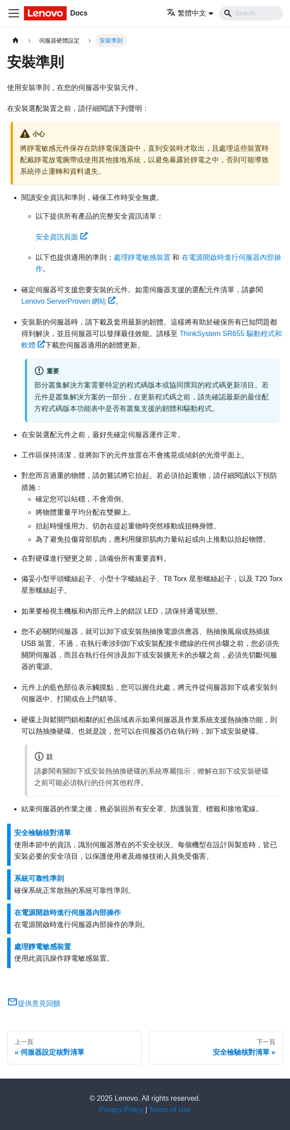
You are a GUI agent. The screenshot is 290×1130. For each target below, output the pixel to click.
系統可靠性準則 (39, 878)
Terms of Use (170, 1110)
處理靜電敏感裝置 (142, 257)
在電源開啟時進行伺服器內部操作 (67, 912)
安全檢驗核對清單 (42, 833)
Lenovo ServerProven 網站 (68, 301)
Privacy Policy (121, 1110)
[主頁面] (15, 40)
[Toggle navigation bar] (13, 13)
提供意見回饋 (33, 1003)
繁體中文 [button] (186, 13)
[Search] (251, 13)
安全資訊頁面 (61, 237)
